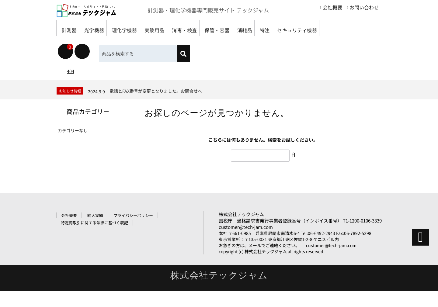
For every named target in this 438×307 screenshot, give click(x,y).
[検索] (183, 69)
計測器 (71, 28)
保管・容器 (254, 28)
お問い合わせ (364, 7)
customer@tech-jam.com (246, 243)
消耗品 (289, 28)
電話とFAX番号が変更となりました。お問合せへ (155, 107)
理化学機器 (140, 28)
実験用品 (177, 28)
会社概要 (332, 7)
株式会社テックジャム (241, 230)
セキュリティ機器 (84, 44)
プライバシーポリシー (133, 231)
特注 (315, 28)
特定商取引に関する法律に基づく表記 (94, 239)
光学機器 (102, 28)
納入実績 (95, 231)
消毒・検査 (214, 28)
